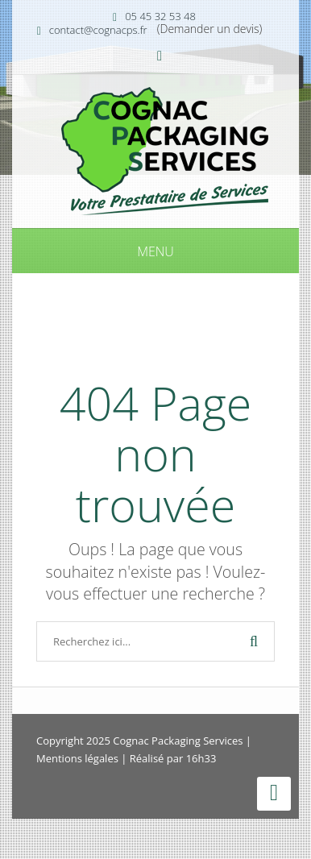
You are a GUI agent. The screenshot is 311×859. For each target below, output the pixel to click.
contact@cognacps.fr (98, 30)
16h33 (201, 758)
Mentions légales (77, 758)
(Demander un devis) (210, 28)
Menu (155, 251)
